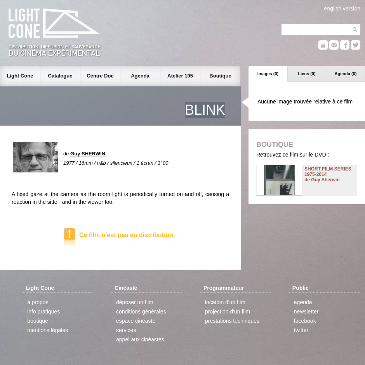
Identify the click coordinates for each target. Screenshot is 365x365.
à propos (37, 302)
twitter (301, 330)
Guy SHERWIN (87, 154)
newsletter (306, 311)
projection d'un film (227, 311)
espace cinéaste (135, 321)
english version (342, 8)
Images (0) (267, 73)
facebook (305, 321)
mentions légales (47, 330)
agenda (303, 302)
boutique (37, 321)
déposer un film (134, 302)
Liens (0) (306, 73)
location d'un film (225, 302)
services (126, 330)
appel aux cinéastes (140, 339)
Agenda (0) (346, 73)
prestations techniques (232, 321)
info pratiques (43, 311)
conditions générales (141, 311)
